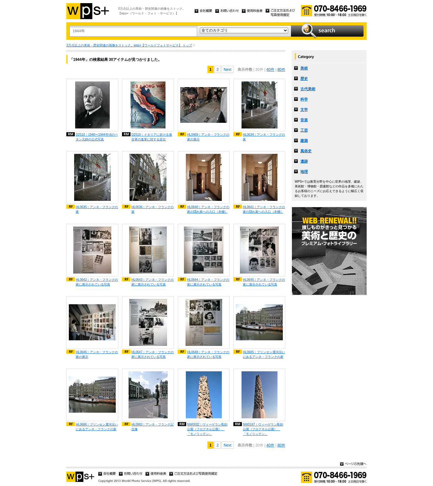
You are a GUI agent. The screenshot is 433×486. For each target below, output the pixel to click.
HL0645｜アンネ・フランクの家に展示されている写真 (264, 282)
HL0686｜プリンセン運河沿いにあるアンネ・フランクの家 (97, 427)
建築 (304, 140)
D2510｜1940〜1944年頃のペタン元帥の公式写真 (97, 137)
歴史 (304, 78)
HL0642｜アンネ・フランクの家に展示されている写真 (97, 282)
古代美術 (307, 89)
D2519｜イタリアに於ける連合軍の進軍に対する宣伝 (151, 137)
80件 (281, 69)
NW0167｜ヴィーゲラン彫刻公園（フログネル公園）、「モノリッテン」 (263, 429)
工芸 (304, 130)
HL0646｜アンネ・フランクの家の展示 (97, 354)
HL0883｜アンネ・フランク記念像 (152, 427)
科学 (304, 99)
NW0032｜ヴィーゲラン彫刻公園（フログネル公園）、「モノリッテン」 (207, 429)
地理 (304, 172)
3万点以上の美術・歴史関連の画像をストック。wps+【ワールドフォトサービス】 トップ (129, 45)
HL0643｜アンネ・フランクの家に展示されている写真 (152, 282)
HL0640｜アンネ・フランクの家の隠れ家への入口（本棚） (208, 209)
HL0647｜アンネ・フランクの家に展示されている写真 (152, 354)
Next (228, 69)
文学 (304, 109)
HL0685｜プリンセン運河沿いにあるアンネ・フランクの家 (264, 354)
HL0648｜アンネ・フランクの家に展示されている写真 (208, 354)
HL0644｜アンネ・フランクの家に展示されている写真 (208, 282)
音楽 (304, 120)
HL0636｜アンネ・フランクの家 (152, 209)
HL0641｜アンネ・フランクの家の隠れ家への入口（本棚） (264, 209)
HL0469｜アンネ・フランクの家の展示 (208, 137)
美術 (304, 68)
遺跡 (304, 161)
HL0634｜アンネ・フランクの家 (264, 137)
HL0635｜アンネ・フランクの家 (97, 209)
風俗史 (306, 151)
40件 (270, 69)
